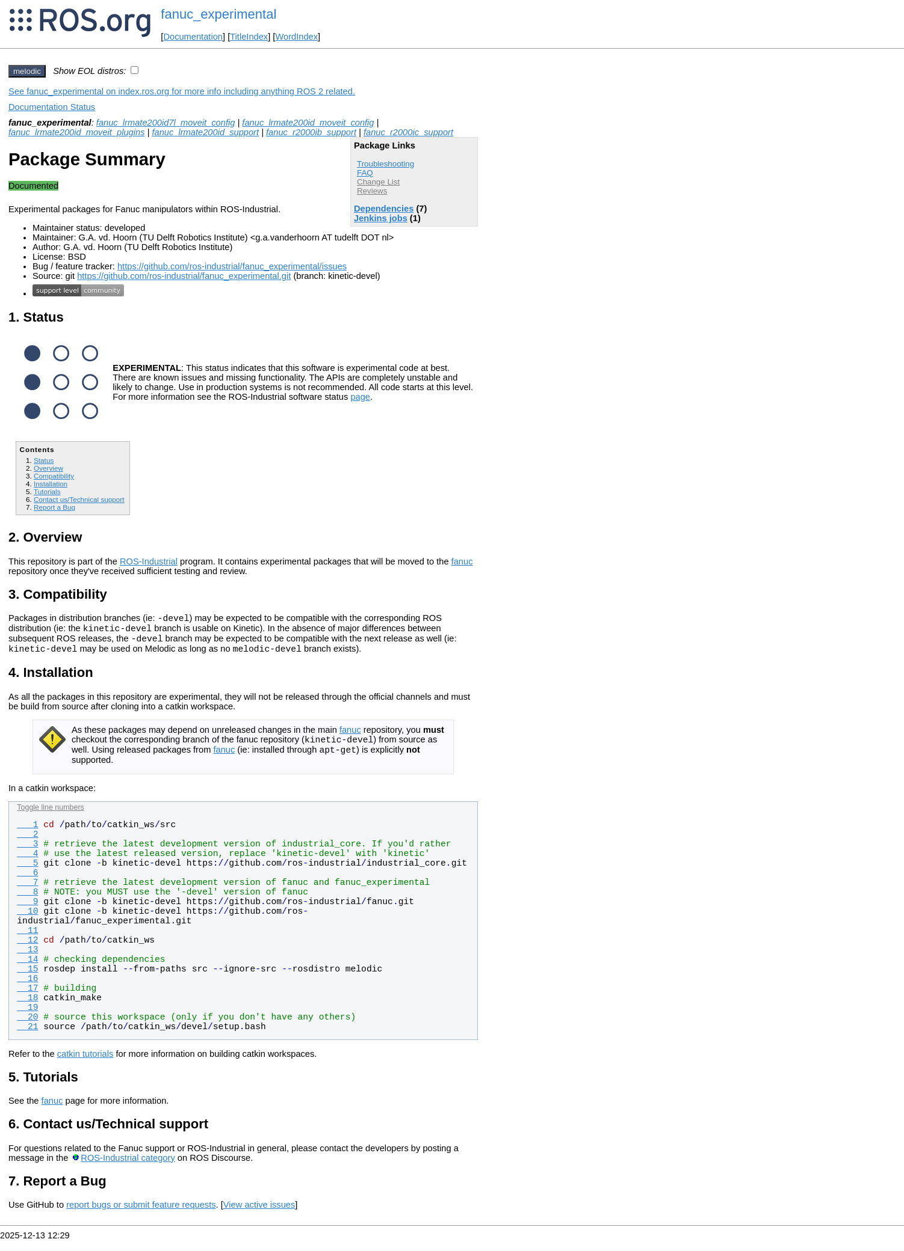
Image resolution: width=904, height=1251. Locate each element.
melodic (27, 71)
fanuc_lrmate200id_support (205, 132)
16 (27, 989)
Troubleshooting (385, 163)
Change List (378, 181)
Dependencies (383, 208)
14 (27, 970)
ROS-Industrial (149, 561)
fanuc (462, 561)
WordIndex (296, 36)
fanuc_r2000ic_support (408, 132)
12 (27, 951)
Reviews (372, 190)
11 (27, 941)
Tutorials (47, 491)
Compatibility (54, 476)
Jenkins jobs (380, 218)
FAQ (365, 172)
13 (27, 960)
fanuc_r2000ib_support (311, 132)
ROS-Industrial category (128, 1168)
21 (27, 1037)
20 (27, 1028)
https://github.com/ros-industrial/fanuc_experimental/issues (232, 266)
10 (27, 922)
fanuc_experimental (218, 14)
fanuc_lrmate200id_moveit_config (308, 122)
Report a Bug (54, 507)
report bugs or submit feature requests (140, 1215)
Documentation (193, 36)
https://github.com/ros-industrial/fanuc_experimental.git (184, 276)
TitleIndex (249, 36)
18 (27, 1009)
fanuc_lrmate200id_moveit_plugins (76, 132)
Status (44, 460)
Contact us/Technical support (79, 499)
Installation (50, 484)
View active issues (259, 1215)
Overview (48, 468)
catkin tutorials (85, 1064)
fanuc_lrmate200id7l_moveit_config (165, 122)
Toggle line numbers (50, 818)
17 (27, 999)
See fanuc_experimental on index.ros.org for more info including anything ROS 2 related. (181, 91)
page (360, 397)
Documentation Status (51, 107)
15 (27, 980)
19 (27, 1018)
